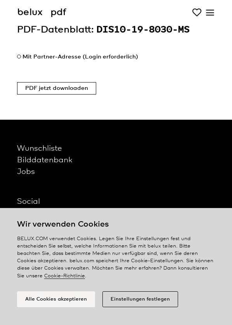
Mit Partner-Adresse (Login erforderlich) (80, 57)
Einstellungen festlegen (140, 299)
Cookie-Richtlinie (64, 276)
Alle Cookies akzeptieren (56, 299)
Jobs (26, 171)
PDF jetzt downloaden (56, 88)
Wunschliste (39, 148)
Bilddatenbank (44, 160)
